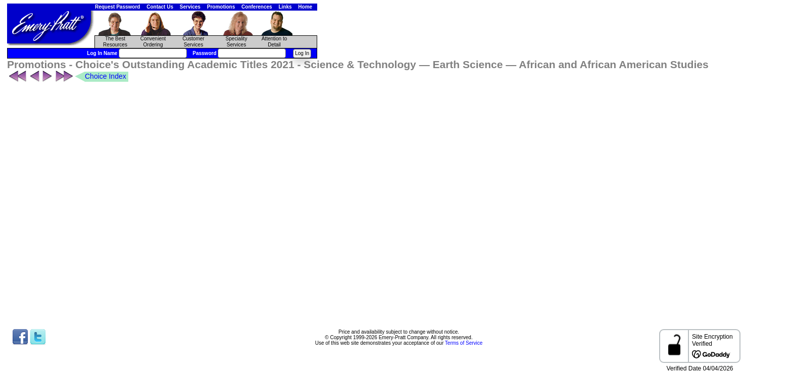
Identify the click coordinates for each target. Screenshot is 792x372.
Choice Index (105, 76)
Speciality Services (236, 41)
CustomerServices (193, 41)
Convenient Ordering (153, 41)
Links (284, 7)
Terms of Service (463, 343)
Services (190, 7)
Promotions (221, 7)
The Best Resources (115, 41)
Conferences (256, 7)
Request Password (117, 7)
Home (305, 7)
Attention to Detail (274, 41)
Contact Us (159, 7)
